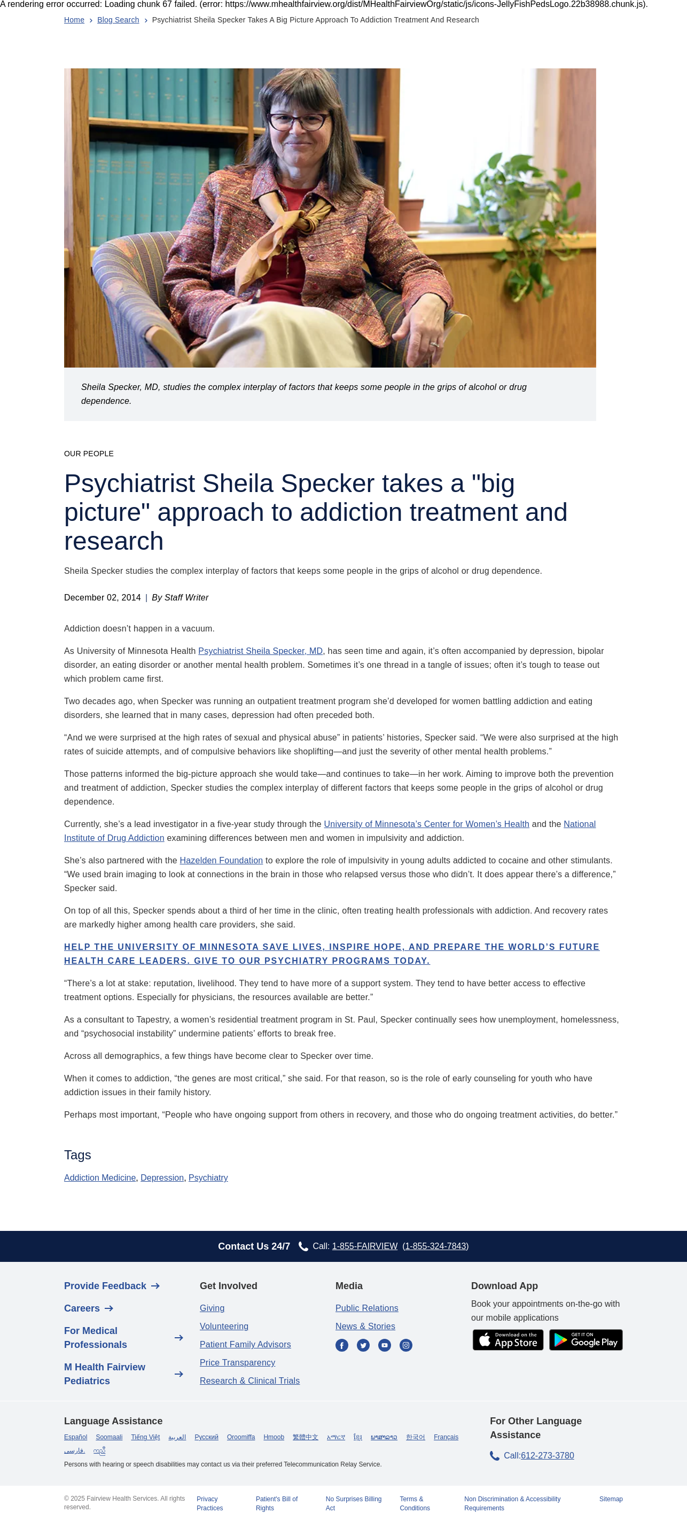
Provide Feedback (105, 1286)
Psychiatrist (222, 651)
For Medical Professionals (95, 1337)
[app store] (508, 1340)
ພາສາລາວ (384, 1437)
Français (446, 1437)
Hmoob (273, 1437)
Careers (82, 1308)
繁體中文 (305, 1437)
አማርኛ (336, 1437)
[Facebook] (341, 1346)
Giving (212, 1308)
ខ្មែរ (358, 1437)
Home (74, 19)
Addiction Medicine (100, 1177)
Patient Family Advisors (245, 1344)
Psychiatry (208, 1177)
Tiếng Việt (145, 1437)
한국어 (415, 1437)
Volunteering (224, 1326)
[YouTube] (384, 1346)
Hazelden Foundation (221, 860)
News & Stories (365, 1326)
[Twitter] (363, 1346)
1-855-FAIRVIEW (364, 1246)
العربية (177, 1437)
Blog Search (118, 19)
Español (75, 1437)
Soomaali (109, 1437)
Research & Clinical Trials (250, 1380)
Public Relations (367, 1308)
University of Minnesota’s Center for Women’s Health (427, 824)
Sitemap (611, 1499)
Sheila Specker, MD (284, 651)
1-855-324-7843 (435, 1246)
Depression (162, 1177)
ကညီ (99, 1450)
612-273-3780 (547, 1455)
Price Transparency (237, 1362)
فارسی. (74, 1450)
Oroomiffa (241, 1437)
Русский (206, 1437)
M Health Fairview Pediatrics (104, 1374)
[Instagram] (406, 1346)
